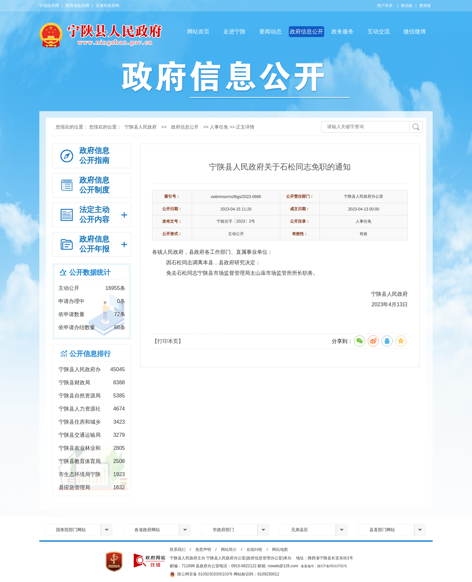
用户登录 (385, 5)
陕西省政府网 (77, 5)
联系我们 (178, 549)
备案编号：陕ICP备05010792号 (324, 566)
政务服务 (342, 32)
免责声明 (203, 549)
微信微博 (414, 32)
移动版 (407, 5)
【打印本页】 (168, 341)
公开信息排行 (90, 353)
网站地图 (280, 549)
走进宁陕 (234, 32)
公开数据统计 (89, 272)
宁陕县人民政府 (141, 127)
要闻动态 (270, 32)
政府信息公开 (306, 32)
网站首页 (198, 32)
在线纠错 (254, 549)
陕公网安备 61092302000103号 (201, 574)
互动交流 (378, 32)
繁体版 (425, 5)
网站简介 (229, 549)
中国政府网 (49, 5)
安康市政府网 (107, 5)
